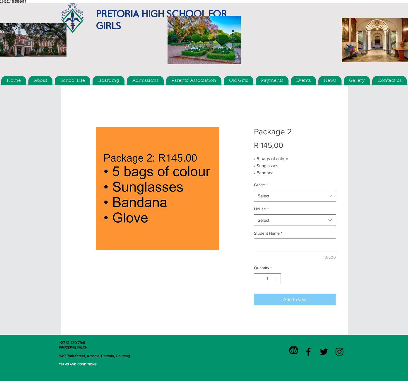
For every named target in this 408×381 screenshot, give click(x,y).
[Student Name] (295, 245)
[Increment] (276, 279)
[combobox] (295, 195)
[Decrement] (258, 279)
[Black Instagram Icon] (339, 351)
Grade (261, 184)
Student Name (268, 233)
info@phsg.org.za (73, 347)
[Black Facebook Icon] (308, 351)
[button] (40, 80)
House (261, 208)
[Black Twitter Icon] (324, 351)
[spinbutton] (267, 279)
